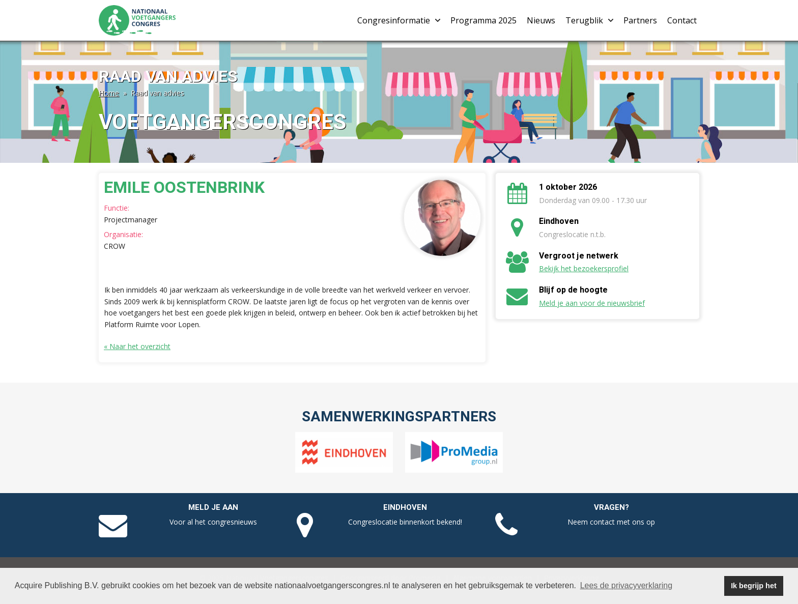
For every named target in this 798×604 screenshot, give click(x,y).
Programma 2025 (483, 20)
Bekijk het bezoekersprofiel (584, 268)
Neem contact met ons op (611, 522)
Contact (682, 20)
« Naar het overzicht (137, 346)
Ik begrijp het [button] (754, 586)
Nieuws (541, 20)
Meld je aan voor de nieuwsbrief (592, 303)
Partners (640, 20)
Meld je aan (213, 507)
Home (109, 93)
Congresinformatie (398, 20)
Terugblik (589, 20)
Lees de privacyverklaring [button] (626, 585)
